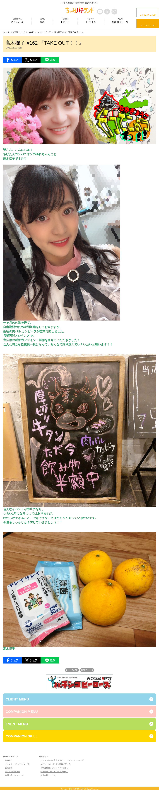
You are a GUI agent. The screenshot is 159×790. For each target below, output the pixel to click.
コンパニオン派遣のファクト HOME (18, 32)
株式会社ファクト (48, 775)
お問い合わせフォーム (14, 775)
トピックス (91, 20)
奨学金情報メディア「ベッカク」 (55, 768)
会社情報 (8, 768)
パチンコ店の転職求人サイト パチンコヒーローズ (62, 760)
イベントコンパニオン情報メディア (55, 764)
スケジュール (17, 20)
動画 (42, 20)
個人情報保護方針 (12, 772)
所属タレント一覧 (120, 20)
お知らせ (8, 760)
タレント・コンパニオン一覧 (17, 764)
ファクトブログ (44, 32)
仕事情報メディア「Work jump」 (54, 772)
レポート (65, 20)
